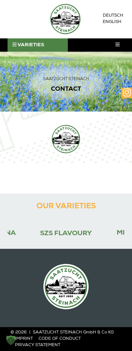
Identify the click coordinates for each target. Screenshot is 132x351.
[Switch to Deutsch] (113, 16)
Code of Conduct (60, 339)
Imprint (24, 339)
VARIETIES (28, 45)
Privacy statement (37, 345)
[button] (11, 340)
